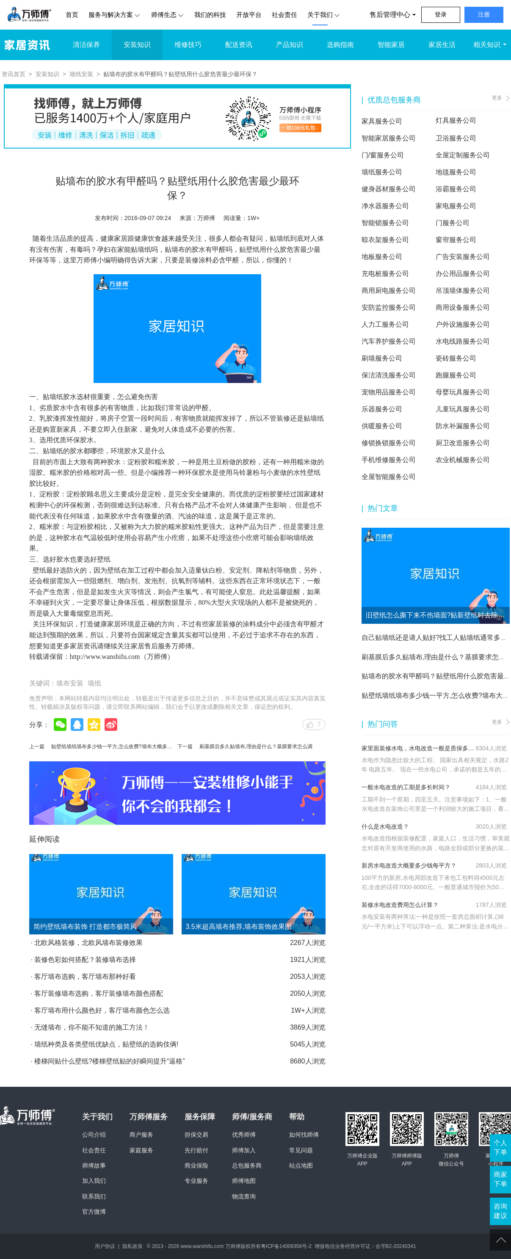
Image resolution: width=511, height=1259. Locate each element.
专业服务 (196, 1180)
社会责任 (284, 14)
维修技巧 (188, 44)
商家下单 (500, 1179)
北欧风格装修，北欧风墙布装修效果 (88, 942)
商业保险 (196, 1165)
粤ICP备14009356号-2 (286, 1246)
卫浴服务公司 (456, 138)
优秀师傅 (244, 1134)
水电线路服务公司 (463, 341)
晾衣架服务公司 (385, 239)
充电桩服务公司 (385, 273)
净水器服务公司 (385, 205)
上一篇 (36, 746)
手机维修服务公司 (389, 459)
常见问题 (301, 1150)
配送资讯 (238, 44)
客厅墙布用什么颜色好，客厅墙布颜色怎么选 (102, 1010)
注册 (484, 14)
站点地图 (301, 1165)
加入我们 (94, 1180)
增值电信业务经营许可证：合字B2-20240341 (365, 1246)
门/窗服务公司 (383, 155)
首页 (72, 14)
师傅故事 (94, 1165)
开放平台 (249, 14)
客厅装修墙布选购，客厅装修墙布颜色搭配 (98, 993)
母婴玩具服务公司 (463, 392)
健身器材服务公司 (389, 189)
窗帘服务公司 (456, 239)
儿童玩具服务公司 (463, 409)
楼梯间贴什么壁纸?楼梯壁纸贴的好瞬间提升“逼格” (109, 1061)
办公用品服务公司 (463, 273)
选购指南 (340, 44)
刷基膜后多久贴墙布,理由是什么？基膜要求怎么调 (255, 746)
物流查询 (244, 1196)
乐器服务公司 (382, 409)
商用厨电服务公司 (389, 290)
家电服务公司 (456, 205)
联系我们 (94, 1196)
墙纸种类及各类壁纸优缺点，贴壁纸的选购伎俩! (106, 1044)
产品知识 (289, 44)
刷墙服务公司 (382, 358)
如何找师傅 (304, 1134)
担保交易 (196, 1134)
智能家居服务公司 (389, 138)
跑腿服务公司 (456, 375)
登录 (441, 14)
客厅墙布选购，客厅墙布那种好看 (85, 976)
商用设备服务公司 (463, 307)
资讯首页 (13, 74)
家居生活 (442, 44)
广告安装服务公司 (463, 256)
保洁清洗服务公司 (389, 375)
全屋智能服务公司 (389, 476)
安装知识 (137, 44)
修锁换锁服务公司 (389, 442)
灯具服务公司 (456, 120)
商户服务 (141, 1134)
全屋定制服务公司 (463, 155)
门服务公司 (453, 222)
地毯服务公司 (456, 172)
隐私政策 (132, 1246)
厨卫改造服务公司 (463, 442)
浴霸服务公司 (456, 189)
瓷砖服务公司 (456, 358)
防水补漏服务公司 (463, 426)
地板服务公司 (382, 256)
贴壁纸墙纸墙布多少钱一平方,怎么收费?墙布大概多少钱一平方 (122, 746)
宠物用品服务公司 (389, 392)
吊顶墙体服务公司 (463, 290)
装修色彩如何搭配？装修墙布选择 (85, 959)
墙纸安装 (81, 74)
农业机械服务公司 (463, 459)
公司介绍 (94, 1134)
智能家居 (391, 44)
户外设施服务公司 (463, 324)
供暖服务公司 (382, 426)
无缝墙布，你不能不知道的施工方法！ (91, 1027)
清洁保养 (86, 44)
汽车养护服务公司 (389, 341)
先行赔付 (196, 1150)
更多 (497, 98)
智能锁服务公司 (385, 222)
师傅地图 (244, 1180)
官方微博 (94, 1211)
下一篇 (185, 746)
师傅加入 (244, 1150)
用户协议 (105, 1246)
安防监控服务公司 (389, 307)
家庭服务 (141, 1150)
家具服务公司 (382, 121)
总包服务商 (247, 1165)
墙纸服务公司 (382, 172)
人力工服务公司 (385, 324)
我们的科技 (210, 14)
